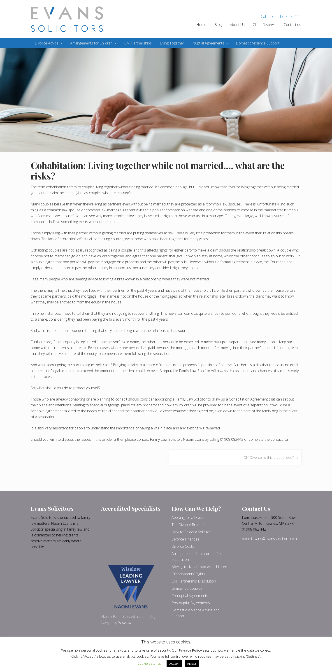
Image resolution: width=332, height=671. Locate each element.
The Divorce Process (188, 524)
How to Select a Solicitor (191, 531)
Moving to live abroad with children (199, 566)
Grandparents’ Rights (188, 573)
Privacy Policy (190, 650)
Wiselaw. (125, 622)
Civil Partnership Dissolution (194, 581)
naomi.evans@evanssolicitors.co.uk (270, 538)
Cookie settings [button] (149, 663)
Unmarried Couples (187, 588)
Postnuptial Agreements (191, 602)
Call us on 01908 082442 (281, 16)
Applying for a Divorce (189, 517)
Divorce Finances (185, 539)
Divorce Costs (183, 546)
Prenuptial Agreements (190, 595)
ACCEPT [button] (174, 664)
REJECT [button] (191, 664)
